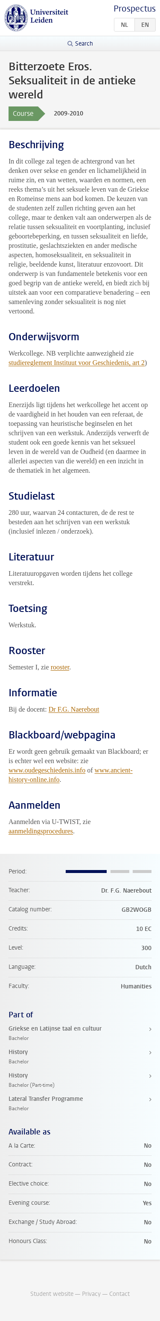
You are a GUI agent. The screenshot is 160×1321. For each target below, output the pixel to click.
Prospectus (134, 8)
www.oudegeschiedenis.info (47, 770)
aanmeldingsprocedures (41, 831)
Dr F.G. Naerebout (74, 709)
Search (84, 44)
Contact (119, 1294)
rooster (60, 667)
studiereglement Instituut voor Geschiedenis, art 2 (77, 362)
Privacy (91, 1294)
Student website (51, 1294)
